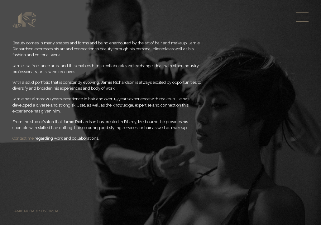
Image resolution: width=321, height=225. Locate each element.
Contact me (23, 138)
